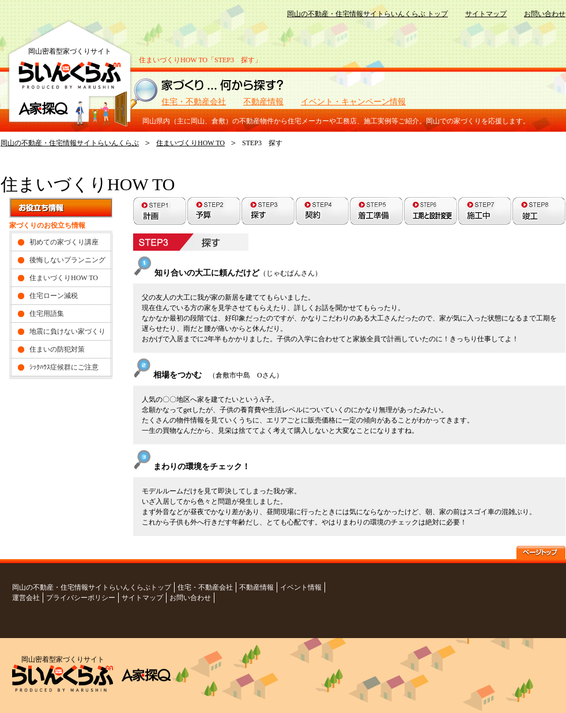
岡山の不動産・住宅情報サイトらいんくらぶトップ (91, 587)
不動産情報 (263, 101)
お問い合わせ (544, 14)
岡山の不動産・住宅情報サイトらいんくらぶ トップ (367, 14)
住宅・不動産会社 (193, 101)
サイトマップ (486, 14)
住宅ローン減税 (53, 296)
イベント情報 (301, 587)
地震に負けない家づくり (67, 331)
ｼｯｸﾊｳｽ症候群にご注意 (64, 367)
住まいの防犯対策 (57, 349)
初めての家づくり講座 (64, 242)
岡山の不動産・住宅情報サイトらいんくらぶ (70, 143)
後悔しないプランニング (67, 260)
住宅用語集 (46, 314)
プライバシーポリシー (80, 598)
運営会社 (26, 598)
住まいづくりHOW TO (190, 143)
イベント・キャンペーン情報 (353, 101)
